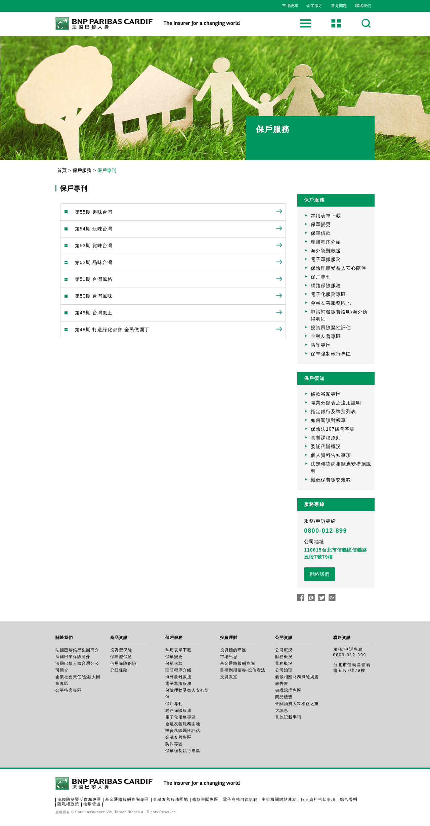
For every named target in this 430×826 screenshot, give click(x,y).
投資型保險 (121, 650)
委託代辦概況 (326, 446)
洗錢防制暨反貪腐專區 (79, 799)
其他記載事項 (288, 717)
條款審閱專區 (326, 394)
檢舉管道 (92, 804)
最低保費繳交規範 (331, 479)
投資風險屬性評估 (331, 327)
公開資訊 (284, 637)
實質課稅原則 (326, 437)
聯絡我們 (363, 5)
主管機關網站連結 (279, 799)
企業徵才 (314, 5)
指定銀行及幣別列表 (333, 411)
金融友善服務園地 (331, 303)
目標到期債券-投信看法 (242, 670)
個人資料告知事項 (331, 455)
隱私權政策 (68, 804)
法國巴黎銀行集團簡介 (77, 650)
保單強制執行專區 (331, 353)
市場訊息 (229, 656)
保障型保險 (121, 656)
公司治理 (284, 670)
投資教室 (229, 677)
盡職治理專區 (288, 690)
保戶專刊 (321, 276)
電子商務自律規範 (240, 799)
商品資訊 (119, 637)
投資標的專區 (233, 650)
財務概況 (284, 656)
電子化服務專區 (328, 294)
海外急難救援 (326, 250)
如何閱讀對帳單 (328, 420)
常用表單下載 (326, 215)
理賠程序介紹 (326, 242)
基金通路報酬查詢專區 (127, 799)
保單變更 (321, 224)
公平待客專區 (68, 690)
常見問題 (339, 5)
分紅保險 (119, 670)
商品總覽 (284, 697)
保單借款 (321, 233)
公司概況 (284, 650)
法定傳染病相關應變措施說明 (341, 467)
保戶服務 (82, 170)
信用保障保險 (123, 663)
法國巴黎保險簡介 (72, 656)
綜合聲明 (348, 799)
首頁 (62, 170)
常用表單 (290, 5)
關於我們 (64, 637)
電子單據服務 (326, 259)
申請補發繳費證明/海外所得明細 (339, 315)
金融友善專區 (326, 336)
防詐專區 (321, 345)
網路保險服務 (326, 285)
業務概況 (284, 663)
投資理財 (229, 637)
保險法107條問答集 (333, 429)
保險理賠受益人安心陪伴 (338, 268)
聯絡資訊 (342, 637)
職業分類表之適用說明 (336, 402)
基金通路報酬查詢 (237, 663)
